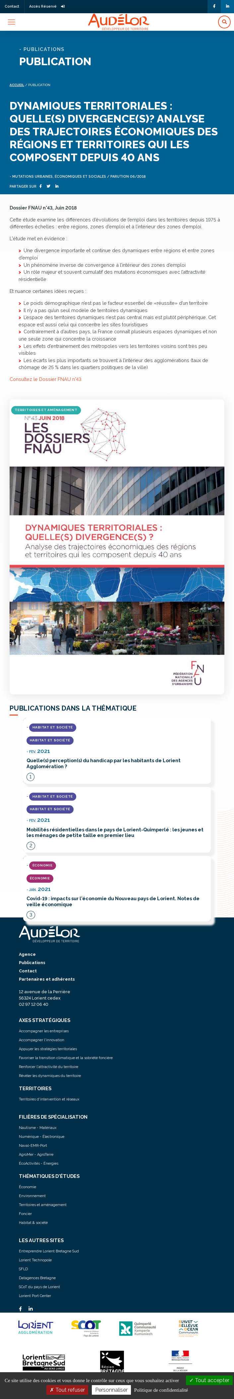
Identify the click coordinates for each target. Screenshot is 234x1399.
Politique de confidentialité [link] (161, 1390)
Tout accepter (209, 1380)
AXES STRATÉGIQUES (44, 1020)
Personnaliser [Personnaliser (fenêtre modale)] (111, 1390)
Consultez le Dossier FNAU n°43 (45, 379)
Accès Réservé (47, 6)
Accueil (17, 85)
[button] (224, 22)
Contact (12, 6)
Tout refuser (67, 1390)
